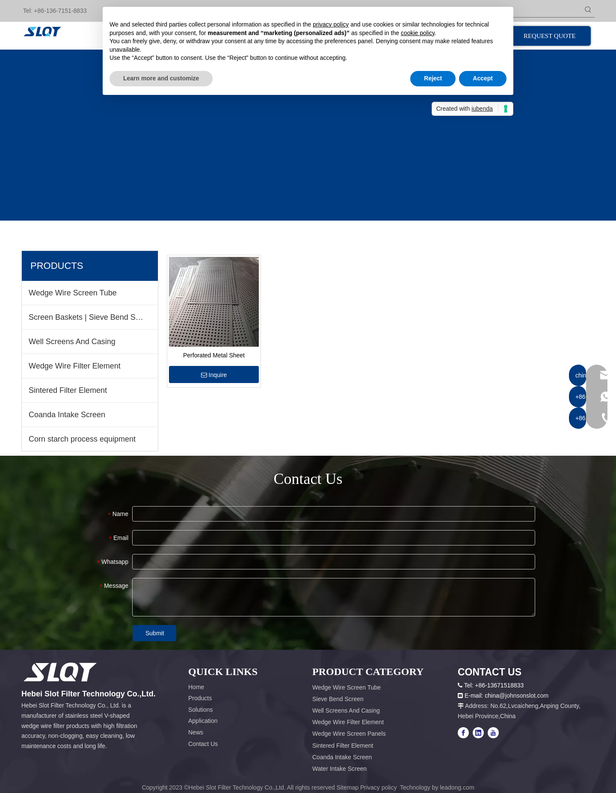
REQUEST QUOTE (551, 35)
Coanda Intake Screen (67, 414)
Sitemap (347, 787)
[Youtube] (493, 732)
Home (196, 687)
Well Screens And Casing (72, 341)
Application (203, 720)
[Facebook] (463, 732)
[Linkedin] (478, 732)
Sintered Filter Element (68, 390)
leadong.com (457, 787)
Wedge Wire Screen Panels (349, 733)
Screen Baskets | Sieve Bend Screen (92, 317)
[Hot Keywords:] (588, 10)
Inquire (214, 374)
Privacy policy (379, 787)
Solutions (200, 709)
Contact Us (203, 743)
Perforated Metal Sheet (214, 355)
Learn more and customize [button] (161, 78)
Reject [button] (433, 78)
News (195, 732)
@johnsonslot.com (523, 695)
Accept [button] (483, 78)
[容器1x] (60, 672)
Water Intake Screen (339, 768)
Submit (154, 633)
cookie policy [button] (418, 32)
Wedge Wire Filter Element (75, 366)
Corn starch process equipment (82, 439)
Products (200, 698)
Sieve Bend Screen (338, 699)
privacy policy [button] (331, 24)
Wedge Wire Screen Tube (73, 293)
